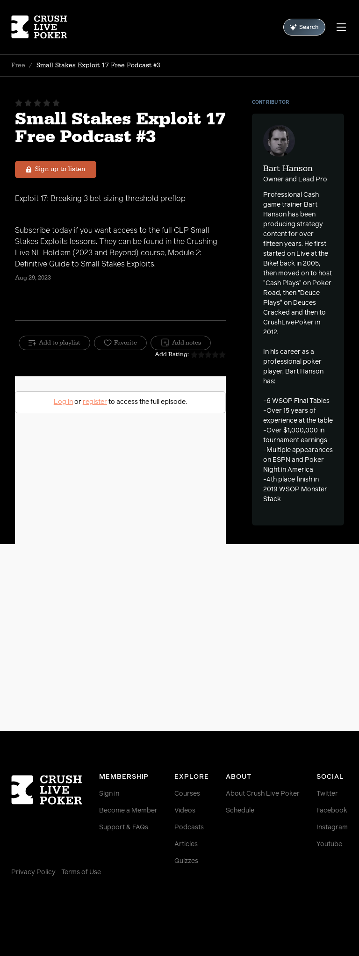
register (95, 402)
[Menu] (341, 27)
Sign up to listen (55, 169)
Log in (63, 402)
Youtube (329, 844)
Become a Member (128, 810)
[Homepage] (39, 27)
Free (18, 65)
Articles (186, 844)
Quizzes (186, 861)
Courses (187, 794)
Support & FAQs (123, 827)
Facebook (331, 810)
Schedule (240, 810)
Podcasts (189, 827)
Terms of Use (81, 872)
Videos (184, 810)
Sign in (109, 794)
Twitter (327, 794)
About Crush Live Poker (263, 794)
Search (304, 27)
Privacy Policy (33, 872)
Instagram (332, 827)
